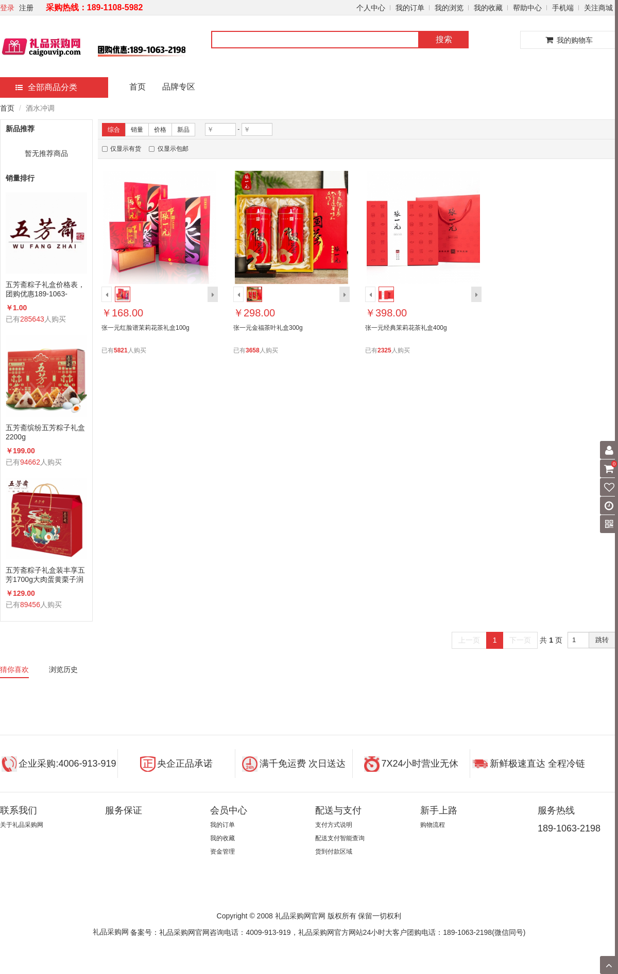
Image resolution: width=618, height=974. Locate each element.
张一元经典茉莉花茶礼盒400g (406, 327)
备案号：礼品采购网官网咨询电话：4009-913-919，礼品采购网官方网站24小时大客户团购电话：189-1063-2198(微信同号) (327, 932)
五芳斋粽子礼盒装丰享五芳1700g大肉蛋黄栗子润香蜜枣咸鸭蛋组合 (45, 575)
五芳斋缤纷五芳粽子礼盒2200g (45, 432)
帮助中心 (527, 8)
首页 (137, 86)
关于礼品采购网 (21, 824)
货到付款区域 (333, 851)
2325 (384, 350)
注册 (26, 8)
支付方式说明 (333, 824)
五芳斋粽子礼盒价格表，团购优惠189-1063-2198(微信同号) (45, 289)
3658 (253, 350)
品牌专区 (178, 86)
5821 (121, 350)
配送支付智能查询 (340, 838)
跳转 (602, 640)
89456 (30, 604)
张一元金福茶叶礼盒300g (268, 327)
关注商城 (598, 8)
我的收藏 (488, 8)
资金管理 (222, 851)
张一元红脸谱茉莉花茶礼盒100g (145, 327)
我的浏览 (449, 8)
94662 (30, 462)
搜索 (444, 39)
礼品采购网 (111, 932)
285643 (32, 319)
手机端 (563, 8)
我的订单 (410, 8)
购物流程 (432, 824)
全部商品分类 (46, 87)
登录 (7, 8)
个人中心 (370, 8)
